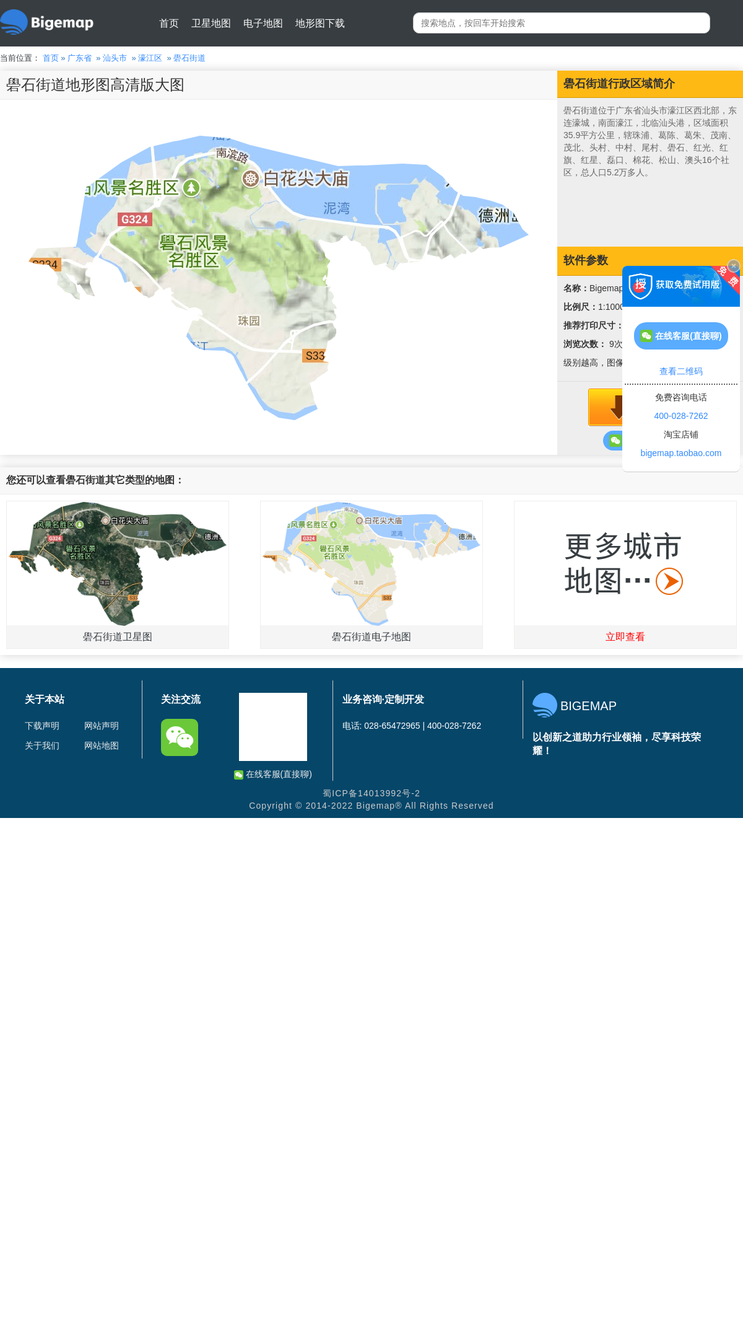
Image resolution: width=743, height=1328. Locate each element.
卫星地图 (211, 23)
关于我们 (42, 745)
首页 (169, 23)
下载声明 (42, 726)
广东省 (79, 58)
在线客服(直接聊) (273, 774)
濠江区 (150, 58)
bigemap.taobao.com (681, 453)
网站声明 (101, 726)
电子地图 (263, 23)
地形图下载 (320, 23)
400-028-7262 (681, 416)
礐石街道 (189, 58)
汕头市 (115, 58)
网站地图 (101, 745)
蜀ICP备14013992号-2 (371, 793)
